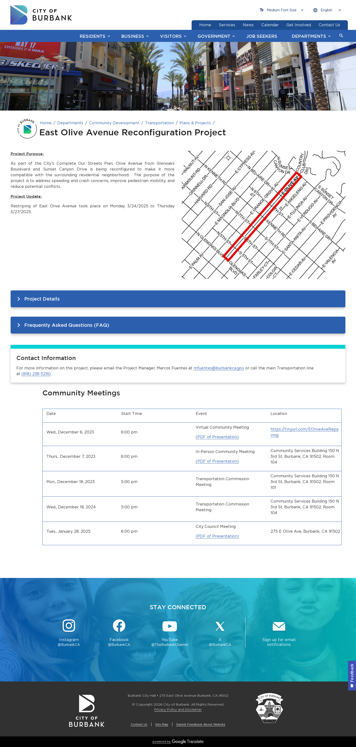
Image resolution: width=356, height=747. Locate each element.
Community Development (114, 123)
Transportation (159, 123)
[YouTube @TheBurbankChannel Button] (169, 633)
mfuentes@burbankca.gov (219, 368)
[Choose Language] (327, 10)
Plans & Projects (195, 123)
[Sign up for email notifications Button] (279, 633)
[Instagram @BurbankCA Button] (69, 633)
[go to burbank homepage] (41, 15)
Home (46, 123)
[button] (341, 36)
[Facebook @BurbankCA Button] (119, 633)
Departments (70, 123)
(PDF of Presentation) (217, 437)
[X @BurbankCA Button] (219, 633)
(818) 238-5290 (36, 374)
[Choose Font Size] (282, 10)
